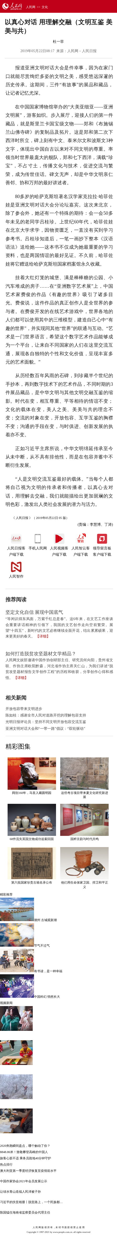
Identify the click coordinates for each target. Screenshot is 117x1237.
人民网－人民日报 (82, 51)
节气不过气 (42, 945)
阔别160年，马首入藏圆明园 (31, 793)
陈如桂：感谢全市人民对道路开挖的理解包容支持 (45, 715)
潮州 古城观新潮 (45, 920)
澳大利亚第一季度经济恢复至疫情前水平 (28, 1171)
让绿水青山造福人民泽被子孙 (20, 1191)
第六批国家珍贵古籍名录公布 (31, 882)
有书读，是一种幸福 (48, 971)
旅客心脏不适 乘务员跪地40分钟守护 (25, 1158)
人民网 (30, 7)
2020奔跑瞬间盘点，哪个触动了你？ (25, 1146)
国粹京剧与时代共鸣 (84, 839)
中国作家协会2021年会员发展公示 (23, 1181)
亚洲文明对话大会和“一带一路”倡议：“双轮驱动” (45, 729)
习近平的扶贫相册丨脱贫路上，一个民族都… (31, 1202)
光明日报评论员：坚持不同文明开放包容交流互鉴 (45, 722)
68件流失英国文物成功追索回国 (32, 839)
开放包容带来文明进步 (23, 709)
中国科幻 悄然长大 (47, 997)
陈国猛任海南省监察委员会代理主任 (25, 1212)
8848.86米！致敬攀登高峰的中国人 (24, 1152)
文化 (45, 7)
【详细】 (43, 636)
